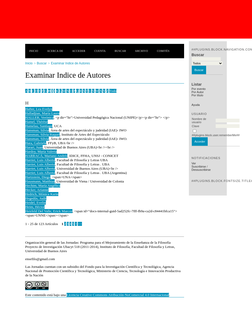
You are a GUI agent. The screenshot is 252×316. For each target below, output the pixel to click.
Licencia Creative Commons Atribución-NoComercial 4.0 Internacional (118, 295)
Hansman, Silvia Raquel (42, 134)
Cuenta (100, 50)
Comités (163, 50)
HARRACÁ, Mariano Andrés (46, 156)
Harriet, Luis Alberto (40, 160)
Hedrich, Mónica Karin (41, 194)
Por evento (199, 88)
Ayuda (196, 104)
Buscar (120, 50)
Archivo (141, 50)
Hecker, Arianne (37, 190)
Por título (197, 95)
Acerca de (55, 50)
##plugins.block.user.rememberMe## (216, 135)
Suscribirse (199, 166)
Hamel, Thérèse (36, 122)
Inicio (33, 50)
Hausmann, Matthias (40, 181)
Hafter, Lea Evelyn (38, 109)
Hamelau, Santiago (38, 126)
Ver (194, 163)
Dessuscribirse (201, 169)
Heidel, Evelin (35, 203)
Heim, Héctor (35, 207)
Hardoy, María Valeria (41, 151)
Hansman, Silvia (37, 130)
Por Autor (198, 92)
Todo (112, 91)
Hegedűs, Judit (35, 198)
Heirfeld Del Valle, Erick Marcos (48, 211)
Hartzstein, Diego (37, 177)
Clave (195, 126)
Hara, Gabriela (35, 143)
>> (80, 224)
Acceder (78, 50)
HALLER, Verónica (39, 117)
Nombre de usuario (199, 120)
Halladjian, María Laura (42, 113)
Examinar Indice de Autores (70, 63)
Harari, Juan (34, 147)
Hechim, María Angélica (42, 186)
